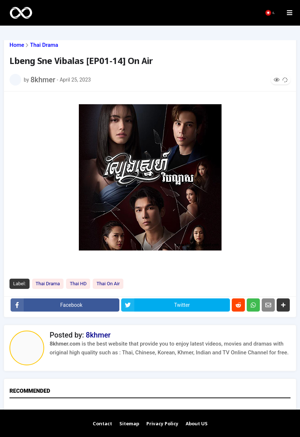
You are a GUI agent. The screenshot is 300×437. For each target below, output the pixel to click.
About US (197, 424)
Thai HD (78, 283)
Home (16, 45)
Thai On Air (108, 283)
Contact (102, 424)
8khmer (98, 335)
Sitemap (129, 424)
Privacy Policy (162, 424)
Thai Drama (44, 45)
